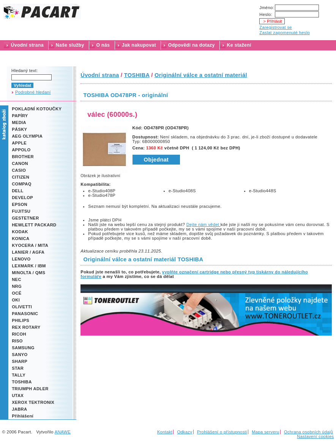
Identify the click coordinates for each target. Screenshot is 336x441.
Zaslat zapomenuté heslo (284, 32)
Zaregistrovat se (275, 27)
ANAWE (63, 432)
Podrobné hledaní (33, 92)
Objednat (156, 160)
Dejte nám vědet (203, 224)
